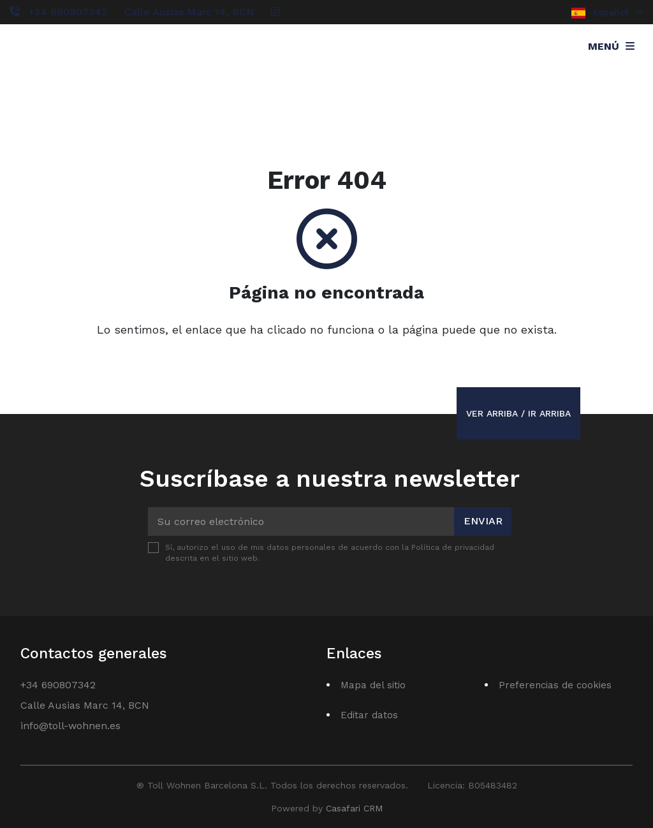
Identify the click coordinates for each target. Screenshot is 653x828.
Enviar (483, 521)
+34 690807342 (67, 12)
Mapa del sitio (373, 685)
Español (607, 12)
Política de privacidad (452, 547)
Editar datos (369, 715)
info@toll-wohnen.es (70, 726)
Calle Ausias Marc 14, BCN (189, 12)
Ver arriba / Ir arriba (518, 413)
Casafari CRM (354, 808)
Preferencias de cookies (555, 685)
